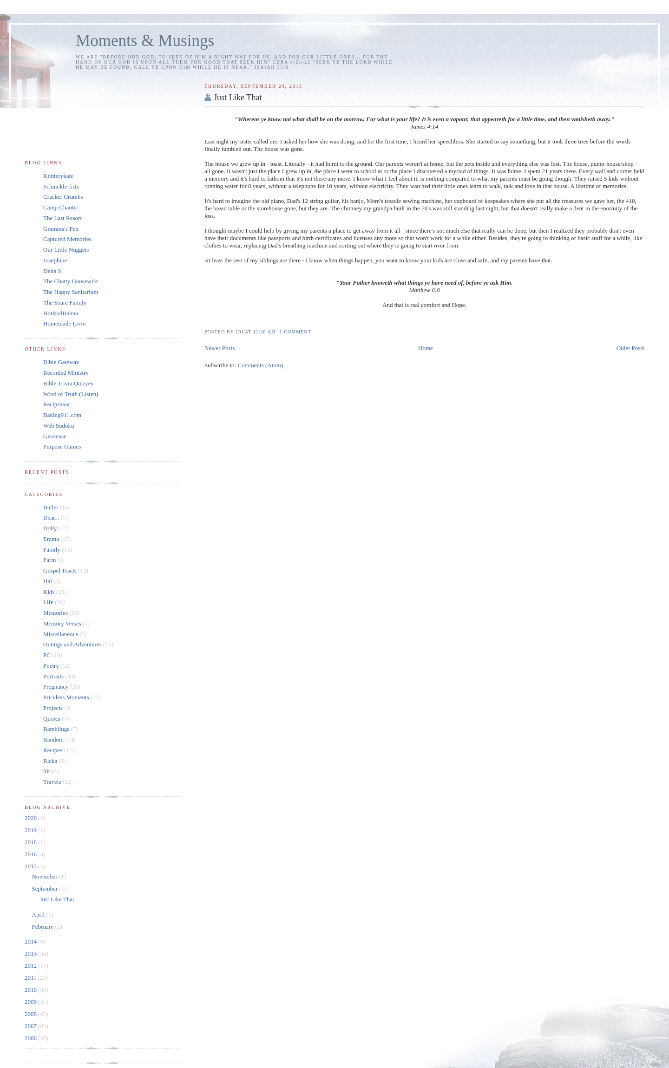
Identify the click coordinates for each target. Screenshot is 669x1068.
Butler (51, 507)
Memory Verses (62, 623)
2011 (31, 977)
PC (47, 654)
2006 (31, 1038)
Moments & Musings (145, 41)
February (43, 926)
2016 (31, 854)
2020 (31, 817)
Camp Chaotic (60, 207)
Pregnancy (56, 686)
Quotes (51, 718)
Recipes (52, 750)
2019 (31, 830)
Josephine (55, 260)
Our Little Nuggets (66, 249)
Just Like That (238, 97)
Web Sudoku (58, 425)
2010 (31, 989)
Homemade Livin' (65, 323)
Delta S (52, 270)
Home (425, 348)
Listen (89, 394)
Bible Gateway (61, 361)
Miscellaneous (60, 634)
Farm (49, 559)
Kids (49, 591)
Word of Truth (61, 394)
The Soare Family (64, 302)
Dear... (51, 517)
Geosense (54, 436)
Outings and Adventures (72, 644)
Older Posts (630, 348)
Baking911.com (62, 414)
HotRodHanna (60, 313)
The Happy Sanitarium (70, 291)
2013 (31, 953)
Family (51, 549)
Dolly (50, 528)
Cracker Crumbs (63, 196)
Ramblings (56, 728)
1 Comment (295, 331)
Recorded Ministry (66, 372)
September (45, 888)
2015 (31, 866)
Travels (52, 781)
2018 (31, 842)
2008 (31, 1013)
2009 (31, 1001)
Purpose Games (62, 446)
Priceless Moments (66, 697)
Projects (53, 707)
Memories (55, 612)
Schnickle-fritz (61, 186)
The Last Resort (62, 218)
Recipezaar (56, 404)
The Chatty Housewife (70, 281)
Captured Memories (67, 238)
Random (53, 739)
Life (48, 602)
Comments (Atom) (260, 365)
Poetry (51, 665)
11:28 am (265, 331)
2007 (31, 1025)
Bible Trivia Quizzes (68, 383)
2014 (31, 941)
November (45, 876)
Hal (47, 581)
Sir (46, 771)
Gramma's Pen (61, 228)
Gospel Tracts (60, 570)
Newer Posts (219, 348)
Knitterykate (58, 175)
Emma (51, 538)
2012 (31, 965)
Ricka (50, 760)
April (39, 914)
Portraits (53, 676)
